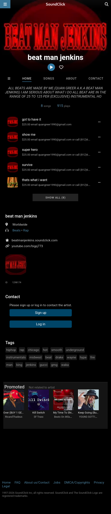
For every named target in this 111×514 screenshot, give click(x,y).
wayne (71, 357)
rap (22, 350)
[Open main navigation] (5, 4)
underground (75, 350)
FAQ (17, 482)
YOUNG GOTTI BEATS (91, 416)
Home (27, 78)
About (71, 78)
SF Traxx (38, 416)
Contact (96, 78)
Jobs (56, 482)
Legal (6, 486)
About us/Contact (36, 482)
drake (59, 357)
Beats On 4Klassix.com (67, 416)
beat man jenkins (21, 216)
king (19, 365)
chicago (33, 350)
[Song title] (56, 119)
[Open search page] (107, 4)
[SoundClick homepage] (55, 4)
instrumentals (16, 357)
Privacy (99, 482)
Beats (16, 230)
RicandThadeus (13, 416)
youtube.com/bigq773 (27, 246)
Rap (26, 230)
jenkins (31, 365)
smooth (56, 350)
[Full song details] (99, 122)
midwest (35, 357)
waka (65, 365)
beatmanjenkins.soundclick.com (34, 240)
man (9, 365)
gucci (43, 365)
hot (45, 350)
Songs (48, 78)
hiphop (11, 350)
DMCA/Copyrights (77, 482)
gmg (54, 365)
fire (92, 357)
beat (48, 357)
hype (83, 357)
